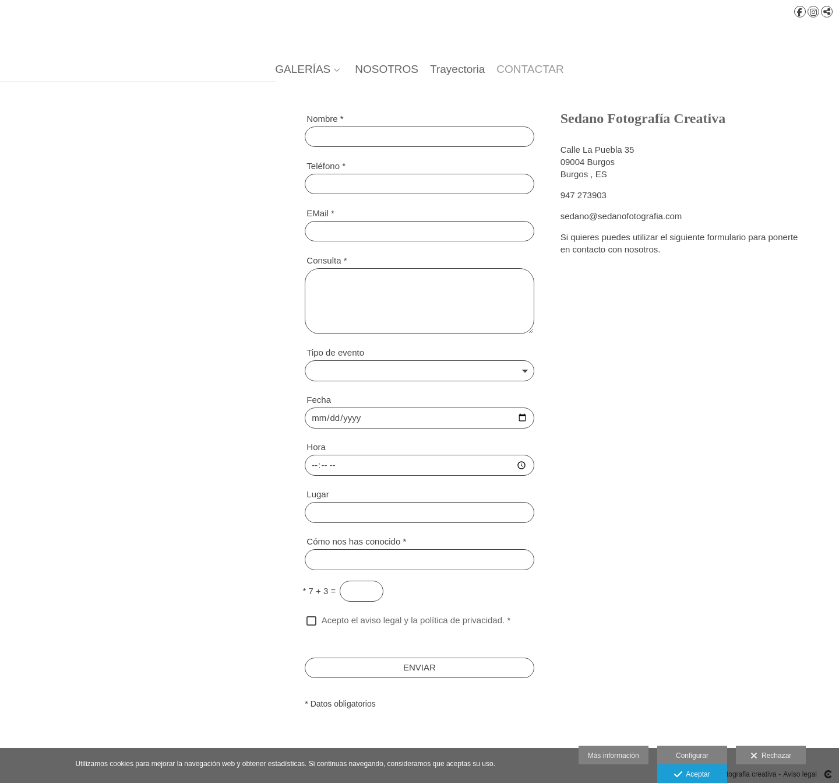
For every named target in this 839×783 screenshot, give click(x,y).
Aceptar (692, 775)
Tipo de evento (335, 352)
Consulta (326, 260)
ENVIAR (419, 667)
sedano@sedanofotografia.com (621, 216)
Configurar (692, 756)
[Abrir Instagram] (813, 11)
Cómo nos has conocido (356, 541)
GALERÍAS (302, 70)
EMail (320, 213)
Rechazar (770, 756)
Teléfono (326, 166)
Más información (613, 756)
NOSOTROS (386, 70)
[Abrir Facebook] (800, 11)
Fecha (318, 400)
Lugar (317, 494)
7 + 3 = (319, 591)
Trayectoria (457, 70)
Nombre (324, 119)
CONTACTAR (529, 70)
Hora (316, 447)
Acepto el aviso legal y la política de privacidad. (413, 620)
